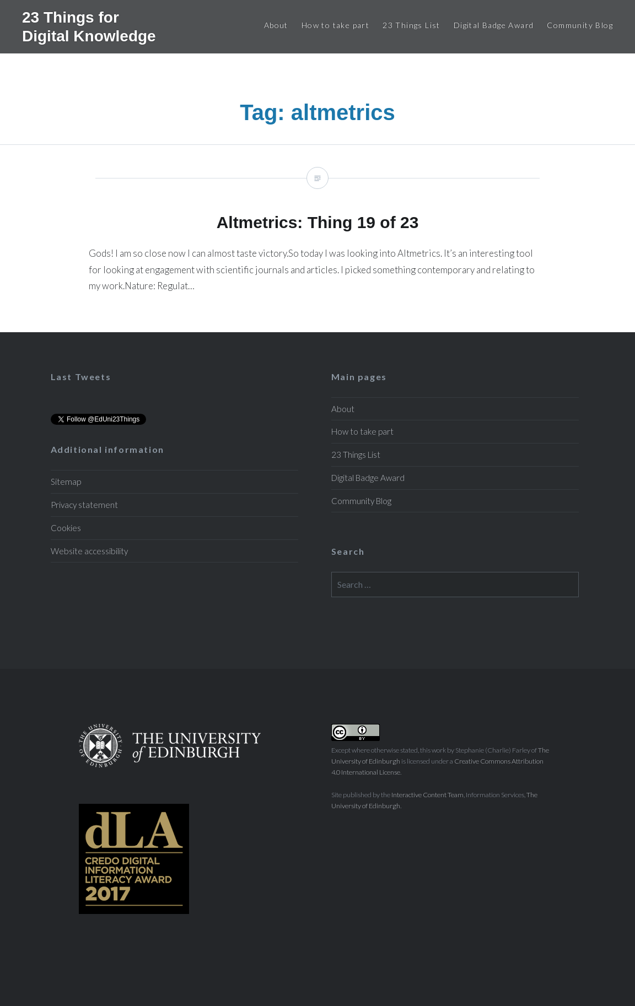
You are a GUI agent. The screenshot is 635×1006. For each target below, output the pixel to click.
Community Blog (580, 25)
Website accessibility (89, 551)
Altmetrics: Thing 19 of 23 (317, 238)
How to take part (335, 25)
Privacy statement (84, 505)
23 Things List (411, 25)
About (276, 25)
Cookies (66, 528)
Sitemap (66, 481)
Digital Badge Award (494, 25)
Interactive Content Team (427, 795)
